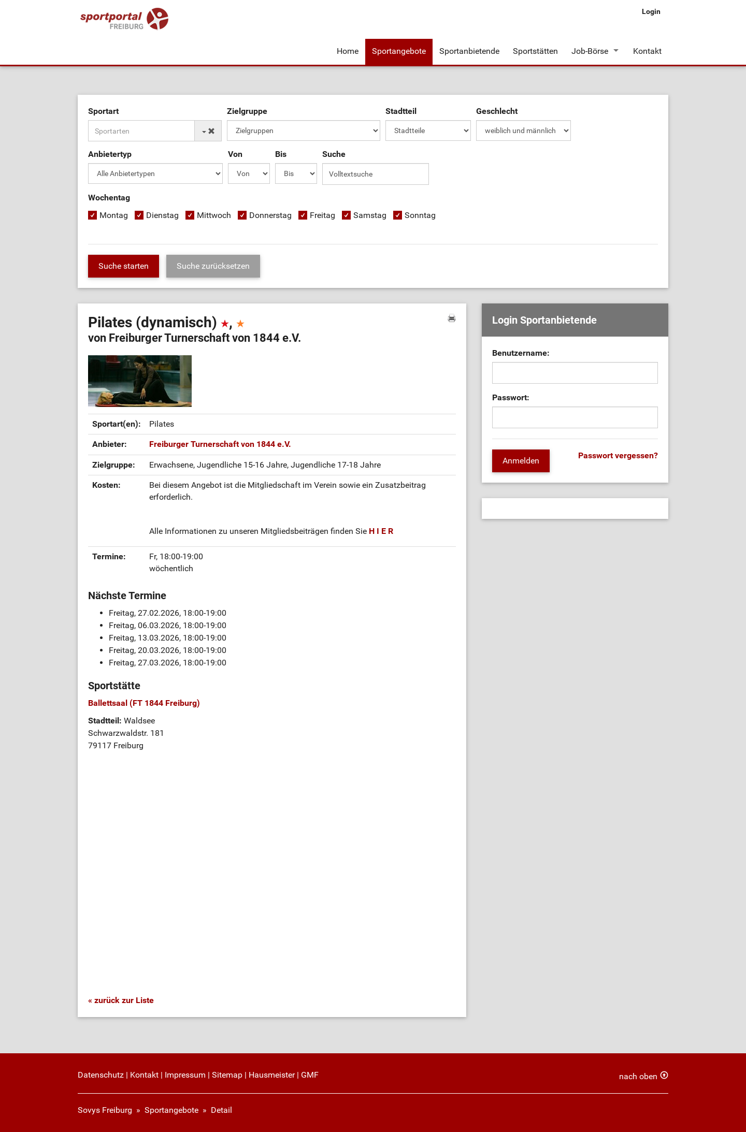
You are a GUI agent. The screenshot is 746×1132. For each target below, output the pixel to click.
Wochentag (109, 197)
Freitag (322, 215)
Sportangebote (399, 51)
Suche (334, 154)
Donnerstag (270, 215)
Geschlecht (497, 111)
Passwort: (510, 397)
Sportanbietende (469, 51)
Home (347, 51)
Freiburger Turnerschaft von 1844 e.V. (220, 444)
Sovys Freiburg (105, 1110)
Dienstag (162, 215)
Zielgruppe (247, 111)
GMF (310, 1075)
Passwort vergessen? (618, 455)
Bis (280, 154)
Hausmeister (272, 1075)
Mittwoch (214, 215)
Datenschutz (101, 1075)
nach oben (638, 1076)
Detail (221, 1110)
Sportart (103, 111)
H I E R (381, 531)
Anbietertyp (110, 154)
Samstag (369, 215)
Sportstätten (535, 51)
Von (235, 154)
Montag (113, 215)
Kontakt (647, 51)
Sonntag (420, 215)
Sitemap (227, 1075)
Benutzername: (521, 353)
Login (651, 11)
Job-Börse (589, 51)
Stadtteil (401, 111)
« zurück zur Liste (121, 1000)
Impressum (185, 1075)
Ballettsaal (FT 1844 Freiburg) (144, 703)
